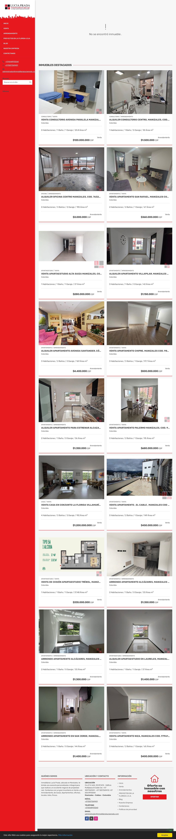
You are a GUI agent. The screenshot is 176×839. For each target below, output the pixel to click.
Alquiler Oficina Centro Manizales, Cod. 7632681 (71, 197)
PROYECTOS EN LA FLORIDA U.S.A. (16, 38)
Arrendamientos (125, 790)
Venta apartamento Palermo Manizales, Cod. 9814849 (139, 428)
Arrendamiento (10, 33)
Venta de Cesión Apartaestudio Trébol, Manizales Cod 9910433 (71, 582)
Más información (66, 835)
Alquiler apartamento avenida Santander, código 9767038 (71, 351)
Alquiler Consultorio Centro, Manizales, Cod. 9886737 (139, 119)
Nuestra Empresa (11, 48)
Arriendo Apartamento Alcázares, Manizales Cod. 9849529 (139, 582)
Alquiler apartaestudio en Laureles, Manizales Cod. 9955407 (139, 659)
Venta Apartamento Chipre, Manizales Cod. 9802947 (139, 351)
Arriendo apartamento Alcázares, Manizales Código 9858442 (71, 659)
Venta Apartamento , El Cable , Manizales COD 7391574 (139, 505)
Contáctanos (9, 53)
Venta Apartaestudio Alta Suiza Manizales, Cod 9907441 (71, 274)
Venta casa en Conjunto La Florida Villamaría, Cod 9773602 (71, 505)
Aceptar (164, 835)
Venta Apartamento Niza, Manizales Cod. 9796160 (139, 736)
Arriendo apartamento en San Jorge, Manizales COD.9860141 (71, 736)
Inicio (5, 23)
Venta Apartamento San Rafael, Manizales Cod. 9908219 (139, 197)
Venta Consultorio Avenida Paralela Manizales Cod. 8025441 (71, 119)
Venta (6, 28)
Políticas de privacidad (128, 809)
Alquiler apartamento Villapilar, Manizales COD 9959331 (139, 274)
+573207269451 (11, 65)
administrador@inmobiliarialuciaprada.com (19, 71)
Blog (5, 43)
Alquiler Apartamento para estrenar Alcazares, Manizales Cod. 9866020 (71, 428)
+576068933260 (12, 62)
